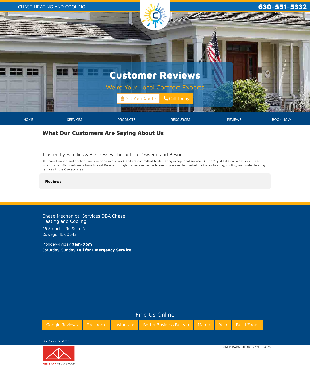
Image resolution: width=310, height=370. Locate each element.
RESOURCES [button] (182, 119)
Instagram (124, 324)
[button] (39, 193)
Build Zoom (247, 324)
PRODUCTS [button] (128, 119)
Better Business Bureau (166, 324)
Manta (204, 324)
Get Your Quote (138, 98)
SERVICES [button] (76, 119)
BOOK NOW (281, 119)
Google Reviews (62, 324)
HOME (28, 119)
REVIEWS (234, 119)
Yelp (223, 324)
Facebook (96, 324)
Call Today (176, 98)
